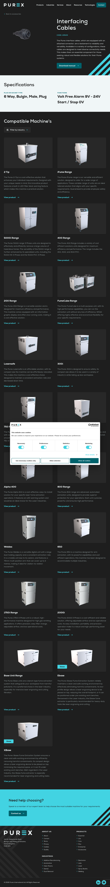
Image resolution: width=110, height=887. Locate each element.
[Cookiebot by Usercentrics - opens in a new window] (90, 425)
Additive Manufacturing (52, 860)
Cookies (46, 847)
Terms (46, 841)
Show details (90, 454)
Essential (81, 836)
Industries (50, 5)
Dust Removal (48, 871)
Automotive (48, 863)
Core (79, 841)
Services (60, 5)
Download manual (69, 65)
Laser (80, 866)
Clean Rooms (48, 866)
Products (40, 5)
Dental (46, 869)
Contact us (18, 813)
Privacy (46, 844)
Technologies (90, 5)
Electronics (82, 860)
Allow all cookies (84, 461)
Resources (78, 5)
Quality (46, 850)
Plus (79, 844)
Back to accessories (12, 14)
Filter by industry (17, 130)
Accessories (82, 850)
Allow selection (55, 461)
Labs (80, 863)
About (68, 5)
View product (12, 197)
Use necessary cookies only (26, 461)
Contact (101, 5)
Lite (79, 838)
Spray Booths (82, 869)
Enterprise (81, 847)
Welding (81, 871)
